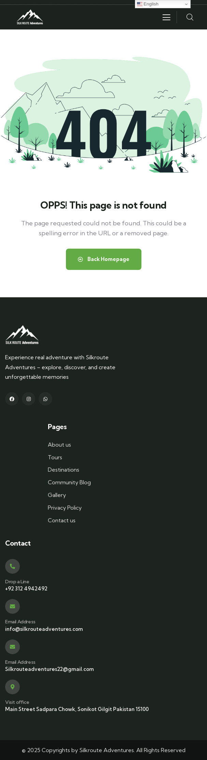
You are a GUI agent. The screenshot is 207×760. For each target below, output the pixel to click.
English (147, 4)
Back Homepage (103, 259)
